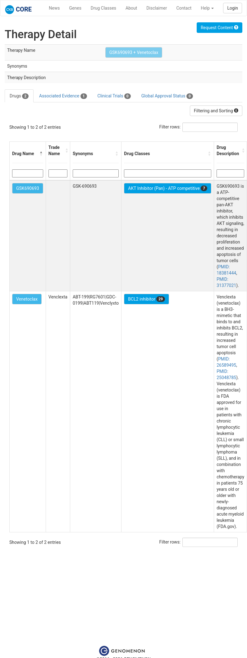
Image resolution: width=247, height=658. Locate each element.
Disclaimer (156, 8)
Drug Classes (103, 8)
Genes (75, 8)
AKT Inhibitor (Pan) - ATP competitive (167, 188)
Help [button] (207, 8)
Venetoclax (27, 299)
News (54, 8)
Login (232, 8)
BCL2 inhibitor (146, 299)
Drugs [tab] (19, 96)
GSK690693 (27, 188)
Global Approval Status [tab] (167, 96)
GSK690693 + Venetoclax (133, 52)
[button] (41, 153)
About (131, 8)
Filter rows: (170, 126)
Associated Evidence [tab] (63, 96)
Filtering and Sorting (216, 110)
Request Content (219, 27)
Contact (183, 8)
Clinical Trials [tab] (114, 96)
